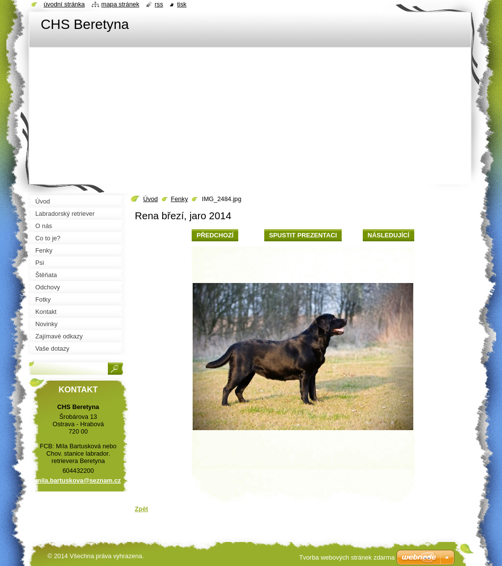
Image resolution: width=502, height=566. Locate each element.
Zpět (141, 509)
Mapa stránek (120, 4)
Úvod (150, 199)
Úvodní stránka (64, 4)
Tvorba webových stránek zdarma (347, 557)
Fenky (179, 199)
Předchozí (215, 235)
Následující (388, 235)
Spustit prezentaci (303, 235)
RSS (159, 4)
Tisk (181, 4)
